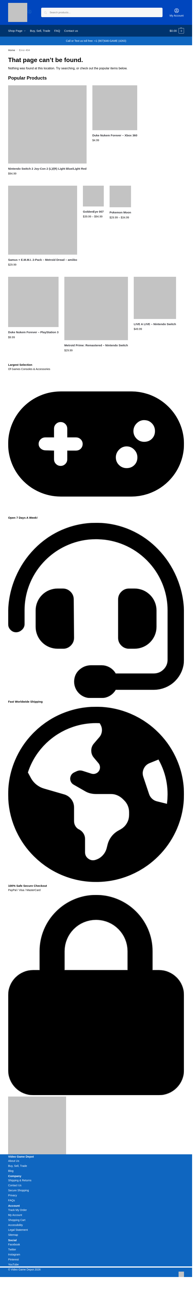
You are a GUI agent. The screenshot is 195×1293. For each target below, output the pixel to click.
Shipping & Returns (20, 1180)
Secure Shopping (18, 1190)
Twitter (12, 1249)
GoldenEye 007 (93, 211)
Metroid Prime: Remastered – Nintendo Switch (96, 345)
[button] (176, 31)
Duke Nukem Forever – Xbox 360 (114, 135)
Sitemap (13, 1234)
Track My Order (17, 1210)
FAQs (11, 1200)
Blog (11, 1170)
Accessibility (15, 1225)
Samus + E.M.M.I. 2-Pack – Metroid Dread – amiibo (42, 259)
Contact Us (14, 1185)
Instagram (14, 1254)
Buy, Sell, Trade (17, 1165)
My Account (177, 12)
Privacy (12, 1195)
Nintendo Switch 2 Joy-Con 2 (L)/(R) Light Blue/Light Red (47, 168)
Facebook (14, 1244)
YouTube (13, 1264)
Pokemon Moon (120, 212)
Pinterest (13, 1259)
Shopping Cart (17, 1220)
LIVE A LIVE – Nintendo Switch (155, 324)
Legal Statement (18, 1229)
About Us (13, 1160)
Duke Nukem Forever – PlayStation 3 (33, 332)
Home (11, 50)
